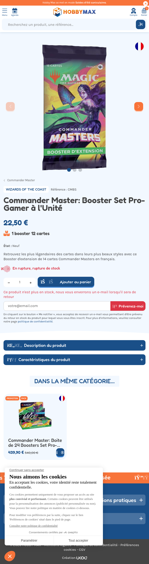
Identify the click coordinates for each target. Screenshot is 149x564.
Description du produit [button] (36, 345)
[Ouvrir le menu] (4, 12)
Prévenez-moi (128, 306)
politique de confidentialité (35, 321)
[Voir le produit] (60, 452)
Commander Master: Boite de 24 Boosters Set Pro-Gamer (35, 443)
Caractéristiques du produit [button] (38, 359)
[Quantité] (19, 282)
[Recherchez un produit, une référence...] (70, 24)
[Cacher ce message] (145, 3)
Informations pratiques (109, 500)
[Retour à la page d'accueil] (74, 12)
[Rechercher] (140, 24)
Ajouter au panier (66, 281)
